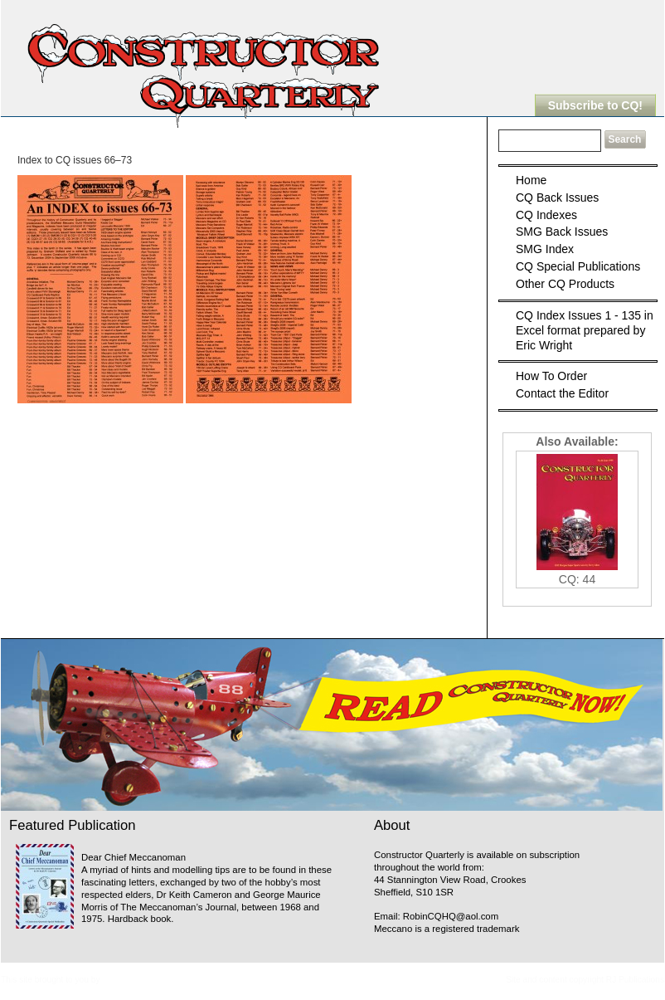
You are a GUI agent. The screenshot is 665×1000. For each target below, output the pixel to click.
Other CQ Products (565, 283)
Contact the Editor (562, 393)
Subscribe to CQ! (595, 105)
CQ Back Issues (557, 197)
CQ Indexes (546, 215)
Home (531, 180)
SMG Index (545, 249)
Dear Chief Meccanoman (133, 857)
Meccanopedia (129, 979)
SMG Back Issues (562, 231)
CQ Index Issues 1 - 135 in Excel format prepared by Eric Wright (584, 330)
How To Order (551, 376)
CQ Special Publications (578, 266)
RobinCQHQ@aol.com (450, 916)
